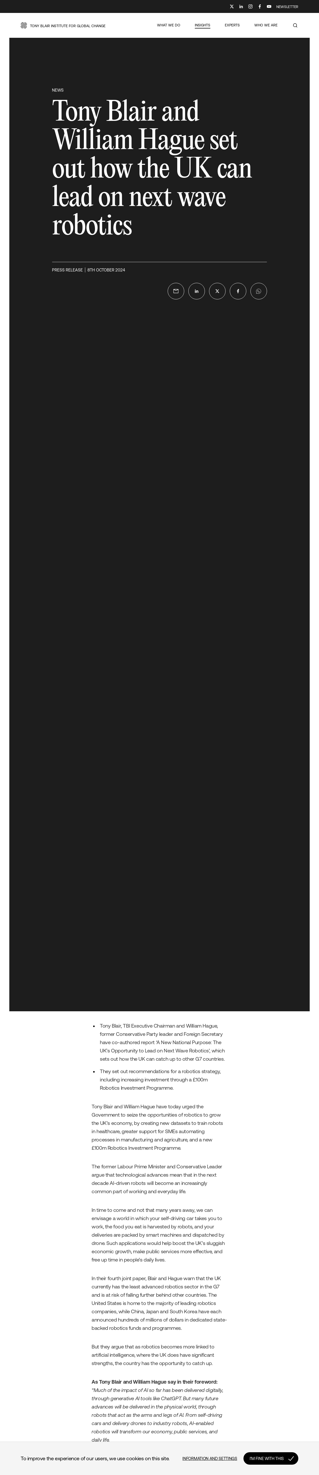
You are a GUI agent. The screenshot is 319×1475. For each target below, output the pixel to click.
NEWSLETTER (287, 7)
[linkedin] (196, 291)
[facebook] (238, 291)
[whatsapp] (258, 291)
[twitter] (217, 291)
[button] (63, 25)
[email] (176, 291)
